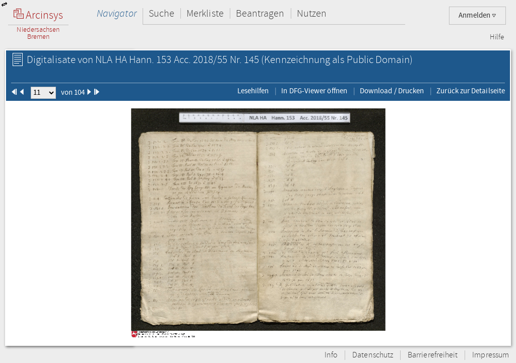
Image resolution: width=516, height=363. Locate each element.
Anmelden (477, 15)
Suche (161, 13)
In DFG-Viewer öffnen (314, 91)
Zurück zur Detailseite (470, 91)
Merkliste (205, 13)
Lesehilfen (253, 91)
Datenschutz (372, 355)
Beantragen (260, 13)
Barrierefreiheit (433, 355)
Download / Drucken (392, 91)
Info (331, 355)
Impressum (490, 355)
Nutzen (312, 13)
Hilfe (497, 37)
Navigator (117, 13)
